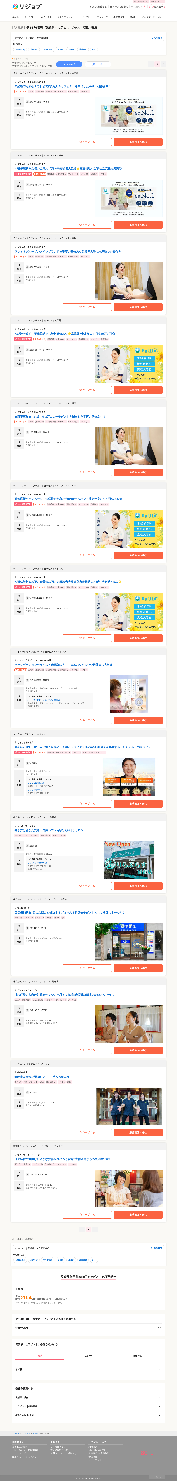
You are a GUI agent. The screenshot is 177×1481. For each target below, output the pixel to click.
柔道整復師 (118, 17)
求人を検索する (98, 6)
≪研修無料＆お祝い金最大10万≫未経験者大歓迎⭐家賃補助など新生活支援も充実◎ (68, 168)
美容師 (15, 17)
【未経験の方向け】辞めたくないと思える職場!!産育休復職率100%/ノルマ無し (64, 994)
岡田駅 (60, 49)
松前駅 (71, 49)
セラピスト (85, 17)
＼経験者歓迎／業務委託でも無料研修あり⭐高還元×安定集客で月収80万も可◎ (64, 333)
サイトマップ (95, 1460)
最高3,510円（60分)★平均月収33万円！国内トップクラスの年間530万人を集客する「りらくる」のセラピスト (84, 747)
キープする (87, 141)
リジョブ (16, 1433)
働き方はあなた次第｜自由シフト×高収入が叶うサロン (48, 830)
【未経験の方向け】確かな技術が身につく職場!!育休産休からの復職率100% (62, 1159)
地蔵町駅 (83, 49)
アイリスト (29, 17)
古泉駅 (20, 49)
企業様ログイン (157, 2)
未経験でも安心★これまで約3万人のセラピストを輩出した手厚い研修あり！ (62, 86)
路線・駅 (137, 1355)
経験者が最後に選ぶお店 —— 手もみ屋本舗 (41, 1077)
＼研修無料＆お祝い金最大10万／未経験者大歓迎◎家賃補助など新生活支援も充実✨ (68, 581)
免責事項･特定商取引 (98, 1453)
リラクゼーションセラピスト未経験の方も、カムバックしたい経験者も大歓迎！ (64, 664)
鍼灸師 (133, 17)
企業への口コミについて (24, 1456)
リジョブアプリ (20, 1453)
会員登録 (157, 6)
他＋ (94, 49)
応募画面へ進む (138, 142)
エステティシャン (66, 17)
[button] (88, 102)
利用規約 (92, 1447)
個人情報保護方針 (97, 1450)
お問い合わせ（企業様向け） (64, 1453)
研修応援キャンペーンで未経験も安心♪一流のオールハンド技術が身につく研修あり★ (68, 498)
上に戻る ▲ (157, 1477)
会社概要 (92, 1456)
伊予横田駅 (47, 49)
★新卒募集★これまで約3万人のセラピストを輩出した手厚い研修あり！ (60, 416)
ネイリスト (46, 17)
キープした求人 (119, 6)
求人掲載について (141, 2)
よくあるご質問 (20, 1447)
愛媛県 (35, 1433)
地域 (40, 1355)
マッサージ (102, 17)
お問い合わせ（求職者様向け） (27, 1450)
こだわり (88, 1355)
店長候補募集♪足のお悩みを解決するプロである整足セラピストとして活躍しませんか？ (69, 912)
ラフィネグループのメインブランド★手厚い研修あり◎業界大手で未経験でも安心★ (67, 251)
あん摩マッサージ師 (152, 17)
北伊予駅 (34, 49)
